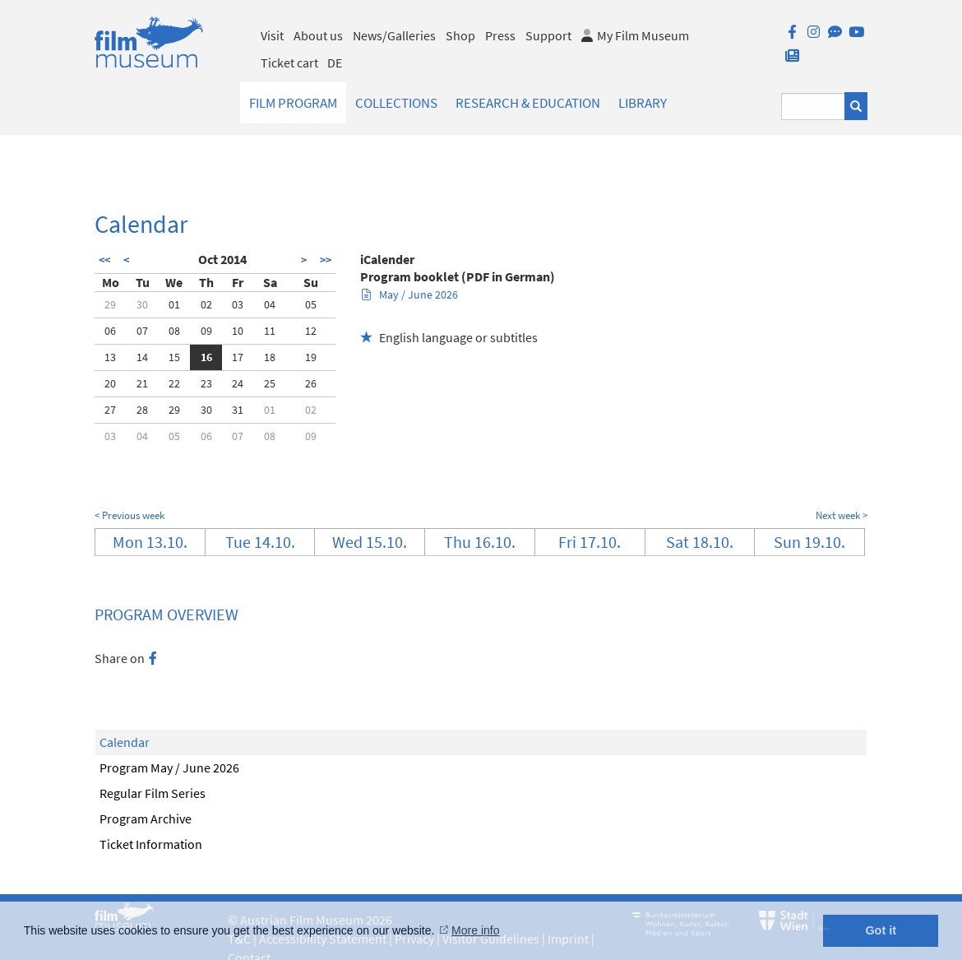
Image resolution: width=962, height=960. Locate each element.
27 (110, 409)
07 (142, 330)
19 (311, 357)
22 (174, 383)
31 (237, 409)
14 (142, 357)
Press (500, 35)
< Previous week (129, 515)
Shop (460, 35)
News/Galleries (394, 35)
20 (110, 383)
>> (325, 260)
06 (110, 330)
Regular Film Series (152, 793)
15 (174, 357)
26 (311, 383)
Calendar (124, 742)
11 (269, 330)
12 (311, 330)
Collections (396, 103)
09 (206, 330)
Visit (272, 35)
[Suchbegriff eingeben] (813, 106)
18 (269, 357)
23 (206, 383)
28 (142, 409)
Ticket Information (150, 844)
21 (142, 383)
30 (142, 304)
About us (318, 35)
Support (548, 35)
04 (269, 304)
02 (206, 304)
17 (237, 357)
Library (642, 103)
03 (237, 304)
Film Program (293, 103)
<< (104, 260)
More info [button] (475, 930)
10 (237, 330)
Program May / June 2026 (169, 767)
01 (174, 304)
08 (174, 330)
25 (269, 383)
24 (237, 383)
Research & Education (528, 103)
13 (110, 357)
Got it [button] (880, 930)
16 (206, 357)
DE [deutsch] (334, 62)
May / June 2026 (410, 294)
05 (311, 304)
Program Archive (145, 818)
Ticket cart (289, 62)
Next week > (841, 515)
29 (110, 304)
